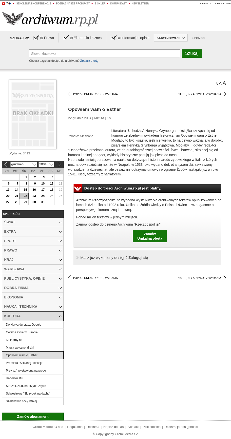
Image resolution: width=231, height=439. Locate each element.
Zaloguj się (114, 257)
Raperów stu (14, 378)
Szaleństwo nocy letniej (21, 401)
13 (7, 189)
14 (16, 189)
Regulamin (74, 427)
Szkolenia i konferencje (33, 3)
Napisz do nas (113, 427)
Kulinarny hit (14, 340)
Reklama (93, 427)
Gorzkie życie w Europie (22, 332)
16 (34, 189)
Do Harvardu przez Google (23, 324)
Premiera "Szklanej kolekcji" (24, 363)
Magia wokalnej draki (20, 347)
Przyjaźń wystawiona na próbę (26, 370)
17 (42, 189)
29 (25, 202)
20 (7, 196)
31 (42, 202)
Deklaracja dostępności (181, 427)
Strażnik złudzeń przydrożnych (26, 386)
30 (34, 202)
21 (16, 196)
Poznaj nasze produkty (73, 3)
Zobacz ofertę (89, 61)
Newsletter (140, 3)
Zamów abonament (33, 416)
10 (42, 183)
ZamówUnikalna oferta (149, 236)
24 (42, 196)
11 (51, 183)
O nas (59, 427)
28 (16, 202)
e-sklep (100, 3)
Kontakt (133, 427)
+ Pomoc (198, 38)
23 (34, 196)
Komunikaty (118, 3)
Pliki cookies (152, 427)
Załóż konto (223, 3)
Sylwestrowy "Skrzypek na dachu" (28, 393)
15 (25, 189)
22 (25, 196)
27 (7, 202)
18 (51, 189)
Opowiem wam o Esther (21, 355)
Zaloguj (205, 3)
